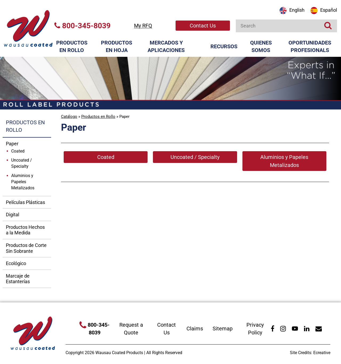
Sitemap (223, 328)
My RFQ (143, 25)
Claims (194, 328)
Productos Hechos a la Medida (25, 230)
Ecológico (16, 263)
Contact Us (203, 25)
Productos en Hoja (116, 46)
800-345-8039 (82, 25)
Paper (12, 143)
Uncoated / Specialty (21, 163)
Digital (12, 214)
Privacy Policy (255, 329)
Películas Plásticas (25, 202)
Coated (18, 151)
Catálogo (69, 116)
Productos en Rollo (71, 46)
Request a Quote (131, 329)
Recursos (223, 46)
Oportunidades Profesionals (310, 46)
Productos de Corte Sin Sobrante (26, 248)
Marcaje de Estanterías (18, 279)
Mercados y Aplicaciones (166, 46)
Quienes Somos (261, 46)
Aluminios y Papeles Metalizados (22, 181)
